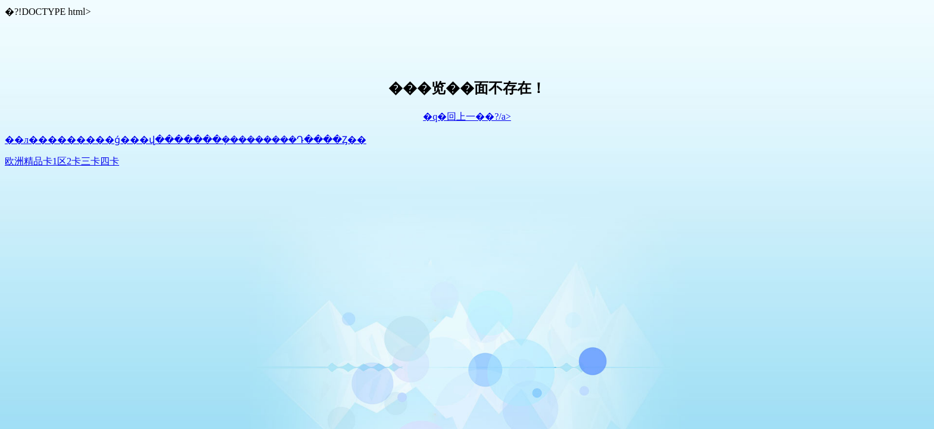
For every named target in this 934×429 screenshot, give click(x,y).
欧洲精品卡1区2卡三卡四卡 (62, 161)
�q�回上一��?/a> (467, 116)
